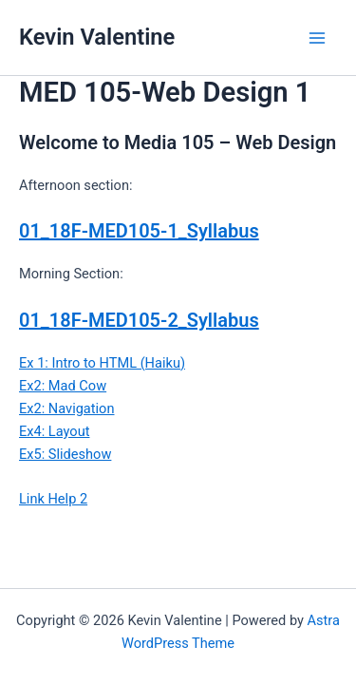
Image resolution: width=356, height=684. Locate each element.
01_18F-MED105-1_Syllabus (139, 230)
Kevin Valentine (97, 37)
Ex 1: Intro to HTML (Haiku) (102, 362)
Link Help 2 (53, 498)
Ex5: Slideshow (65, 454)
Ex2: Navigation (66, 408)
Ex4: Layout (54, 431)
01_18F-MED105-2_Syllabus (139, 320)
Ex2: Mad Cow (62, 385)
